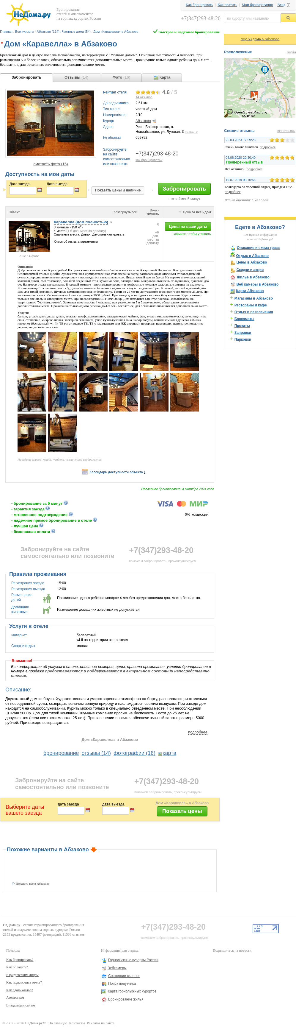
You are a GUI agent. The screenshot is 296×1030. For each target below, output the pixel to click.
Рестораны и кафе (250, 305)
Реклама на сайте (100, 1023)
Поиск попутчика (122, 983)
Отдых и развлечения (253, 312)
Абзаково (143, 121)
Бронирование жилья (126, 999)
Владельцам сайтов (21, 1005)
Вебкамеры (117, 968)
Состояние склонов (124, 976)
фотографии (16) (134, 753)
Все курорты (24, 31)
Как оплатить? (17, 967)
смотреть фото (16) (50, 164)
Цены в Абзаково (251, 262)
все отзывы (286, 131)
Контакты (77, 1023)
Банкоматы (244, 319)
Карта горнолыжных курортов (132, 991)
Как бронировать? (20, 960)
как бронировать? (149, 160)
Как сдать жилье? (19, 990)
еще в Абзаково (260, 39)
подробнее (197, 732)
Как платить (227, 5)
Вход (281, 5)
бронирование (61, 753)
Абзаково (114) (48, 31)
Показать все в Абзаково (33, 883)
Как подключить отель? (24, 982)
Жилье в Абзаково (253, 277)
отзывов (144, 97)
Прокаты (242, 326)
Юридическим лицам (22, 975)
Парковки (242, 339)
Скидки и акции (250, 270)
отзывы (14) (96, 753)
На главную (57, 1023)
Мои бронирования (257, 5)
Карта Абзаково (250, 291)
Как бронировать (199, 5)
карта (169, 753)
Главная (6, 31)
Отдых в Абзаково (252, 256)
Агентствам (15, 997)
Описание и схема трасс (258, 248)
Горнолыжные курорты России (133, 960)
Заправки (242, 333)
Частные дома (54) (76, 31)
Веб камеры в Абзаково (257, 284)
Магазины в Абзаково (253, 298)
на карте (191, 131)
